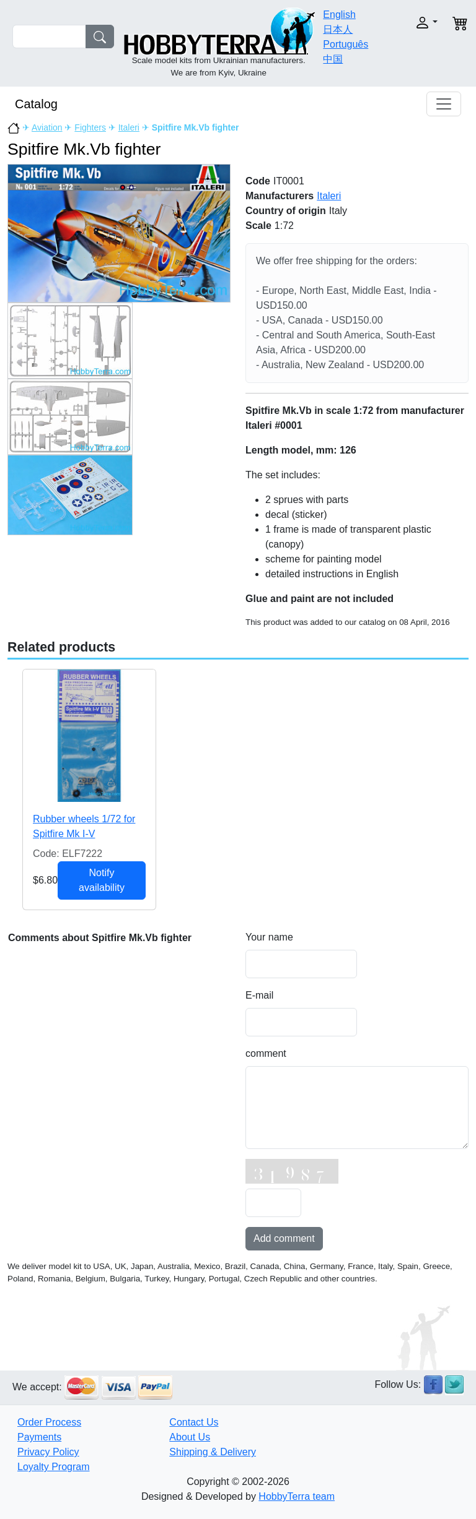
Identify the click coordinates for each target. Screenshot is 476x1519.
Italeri (128, 127)
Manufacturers (279, 196)
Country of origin (285, 210)
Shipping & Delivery (212, 1452)
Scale (258, 225)
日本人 (338, 29)
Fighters (90, 127)
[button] (419, 22)
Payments (39, 1437)
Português (345, 44)
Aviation (47, 127)
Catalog (36, 104)
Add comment (284, 1238)
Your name (269, 937)
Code (257, 181)
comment (265, 1053)
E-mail (259, 995)
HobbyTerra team (296, 1496)
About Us (189, 1437)
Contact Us (193, 1422)
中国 (333, 59)
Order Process (49, 1422)
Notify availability (102, 880)
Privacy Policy (48, 1452)
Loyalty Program (53, 1466)
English (339, 14)
